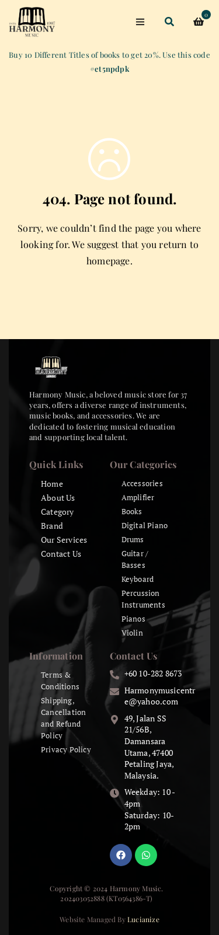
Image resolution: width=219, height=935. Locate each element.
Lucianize (143, 919)
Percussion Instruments (143, 599)
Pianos (133, 618)
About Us (58, 497)
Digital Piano (144, 525)
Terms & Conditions (60, 680)
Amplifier (138, 497)
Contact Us (61, 553)
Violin (132, 632)
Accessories (142, 483)
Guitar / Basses (134, 559)
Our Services (64, 539)
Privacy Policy (66, 749)
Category (57, 511)
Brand (52, 525)
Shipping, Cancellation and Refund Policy (63, 718)
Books (131, 511)
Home (52, 483)
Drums (132, 539)
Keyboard (137, 579)
